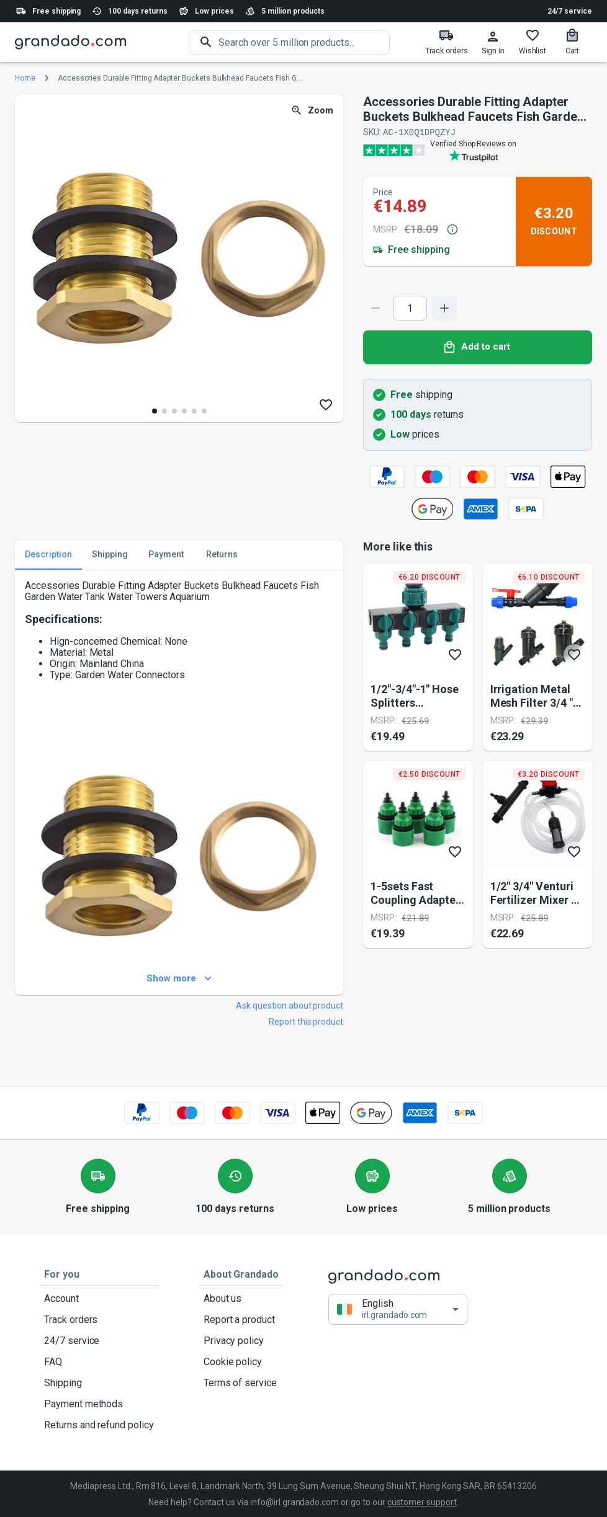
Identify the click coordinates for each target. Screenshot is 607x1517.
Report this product (306, 1021)
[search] (304, 42)
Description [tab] (48, 554)
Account (99, 1298)
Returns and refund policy (99, 1424)
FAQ (99, 1361)
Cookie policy (241, 1361)
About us (241, 1298)
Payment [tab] (166, 554)
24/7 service (569, 11)
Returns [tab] (222, 554)
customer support (422, 1501)
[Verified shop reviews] (477, 149)
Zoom (313, 110)
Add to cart (477, 346)
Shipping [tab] (110, 554)
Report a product (241, 1319)
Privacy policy (241, 1340)
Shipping (99, 1382)
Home (25, 78)
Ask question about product (289, 1005)
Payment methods (99, 1403)
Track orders (99, 1319)
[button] (397, 1308)
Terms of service (241, 1382)
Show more (179, 978)
